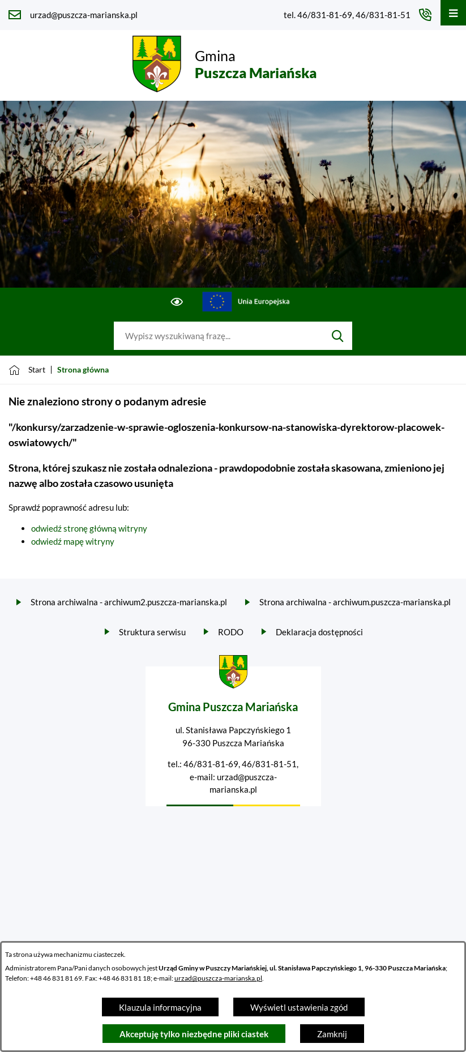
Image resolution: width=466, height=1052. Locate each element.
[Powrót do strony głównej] (26, 369)
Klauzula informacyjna (160, 1007)
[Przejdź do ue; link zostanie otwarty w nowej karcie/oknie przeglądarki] (246, 302)
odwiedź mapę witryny (72, 541)
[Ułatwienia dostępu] (177, 302)
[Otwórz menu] (453, 12)
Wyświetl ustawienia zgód (299, 1007)
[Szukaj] (337, 336)
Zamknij (332, 1034)
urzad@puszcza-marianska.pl (218, 978)
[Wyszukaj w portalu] (218, 336)
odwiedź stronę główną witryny (89, 528)
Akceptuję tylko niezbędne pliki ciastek (193, 1034)
